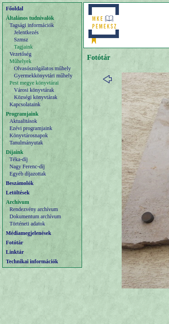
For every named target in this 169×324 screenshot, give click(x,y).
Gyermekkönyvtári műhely (43, 75)
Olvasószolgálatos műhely (42, 68)
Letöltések (18, 192)
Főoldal (14, 8)
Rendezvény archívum (33, 209)
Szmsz (21, 39)
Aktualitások (23, 121)
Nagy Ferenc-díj (27, 166)
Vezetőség (20, 54)
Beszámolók (19, 183)
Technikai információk (32, 261)
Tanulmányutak (26, 143)
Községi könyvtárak (35, 97)
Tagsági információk (31, 25)
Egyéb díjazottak (27, 174)
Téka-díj (18, 159)
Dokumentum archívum (35, 216)
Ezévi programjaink (30, 128)
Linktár (15, 252)
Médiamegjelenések (28, 233)
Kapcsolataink (25, 104)
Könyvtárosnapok (28, 135)
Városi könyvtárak (34, 90)
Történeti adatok (27, 223)
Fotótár (14, 242)
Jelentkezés (26, 32)
